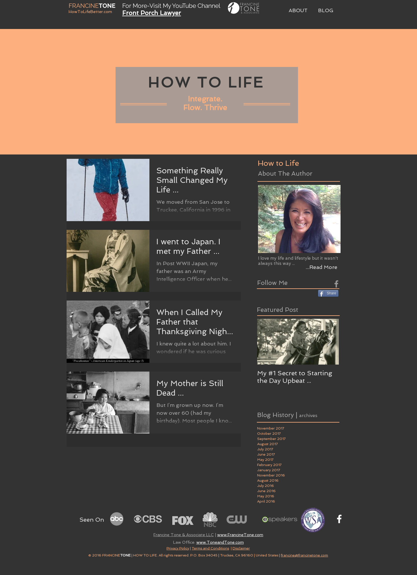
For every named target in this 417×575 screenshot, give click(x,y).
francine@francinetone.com (304, 555)
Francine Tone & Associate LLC (183, 534)
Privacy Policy (178, 548)
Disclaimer (241, 548)
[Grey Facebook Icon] (336, 284)
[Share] (328, 293)
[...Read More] (321, 267)
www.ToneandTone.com (220, 542)
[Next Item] (329, 341)
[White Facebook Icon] (339, 519)
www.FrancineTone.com (240, 534)
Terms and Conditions (210, 548)
